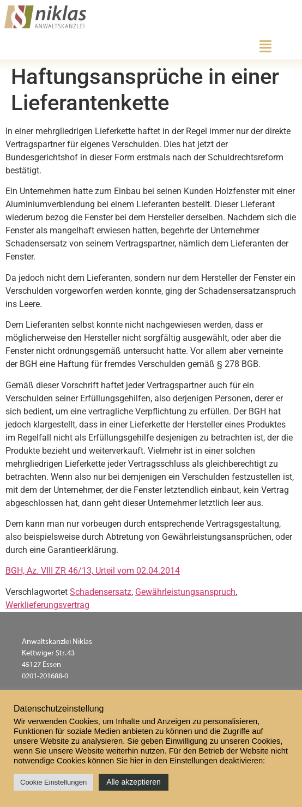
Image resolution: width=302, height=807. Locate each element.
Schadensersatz (100, 592)
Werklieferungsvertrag (47, 605)
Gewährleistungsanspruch (185, 592)
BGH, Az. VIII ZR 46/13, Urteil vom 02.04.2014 (92, 570)
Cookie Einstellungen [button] (53, 782)
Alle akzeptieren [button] (133, 782)
